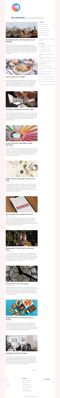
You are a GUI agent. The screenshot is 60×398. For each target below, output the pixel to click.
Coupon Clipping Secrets (10, 285)
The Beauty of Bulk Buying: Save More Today (20, 109)
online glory (48, 39)
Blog (6, 380)
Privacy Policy (8, 386)
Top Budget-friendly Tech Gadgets (16, 353)
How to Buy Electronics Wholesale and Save (19, 214)
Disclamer (7, 384)
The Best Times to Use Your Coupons (17, 283)
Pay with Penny (18, 17)
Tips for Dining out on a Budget (15, 77)
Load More (34, 370)
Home (7, 378)
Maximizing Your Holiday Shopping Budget (46, 84)
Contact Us (8, 382)
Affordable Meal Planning (10, 78)
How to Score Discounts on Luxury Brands (46, 79)
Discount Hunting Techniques (44, 30)
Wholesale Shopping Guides (10, 43)
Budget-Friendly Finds (9, 251)
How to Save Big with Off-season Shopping (46, 77)
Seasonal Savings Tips (43, 32)
